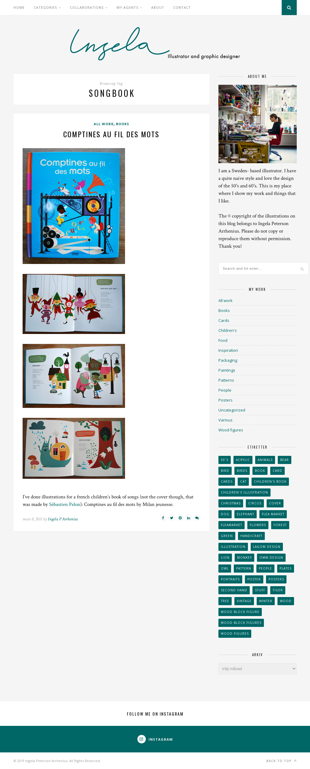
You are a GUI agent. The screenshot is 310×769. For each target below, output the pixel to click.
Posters (225, 400)
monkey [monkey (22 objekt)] (244, 557)
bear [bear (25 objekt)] (284, 460)
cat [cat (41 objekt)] (243, 481)
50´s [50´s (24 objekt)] (224, 460)
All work (104, 124)
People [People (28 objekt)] (265, 568)
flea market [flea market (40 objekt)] (273, 514)
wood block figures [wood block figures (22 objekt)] (241, 623)
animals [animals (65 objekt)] (265, 460)
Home (19, 7)
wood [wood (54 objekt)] (286, 601)
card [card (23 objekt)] (277, 471)
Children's (227, 330)
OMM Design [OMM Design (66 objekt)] (271, 557)
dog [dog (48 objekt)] (225, 514)
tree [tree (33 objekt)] (225, 601)
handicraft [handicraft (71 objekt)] (251, 536)
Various (225, 420)
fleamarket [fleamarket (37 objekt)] (231, 525)
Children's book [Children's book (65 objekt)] (270, 481)
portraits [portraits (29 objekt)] (230, 579)
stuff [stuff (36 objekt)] (260, 590)
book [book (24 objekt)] (260, 471)
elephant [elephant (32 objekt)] (245, 514)
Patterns (226, 380)
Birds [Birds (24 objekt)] (242, 471)
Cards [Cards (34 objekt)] (227, 481)
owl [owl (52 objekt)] (225, 568)
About (157, 7)
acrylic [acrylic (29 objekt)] (243, 460)
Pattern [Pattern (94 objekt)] (243, 568)
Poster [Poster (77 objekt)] (254, 579)
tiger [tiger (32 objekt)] (278, 590)
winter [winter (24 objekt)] (265, 601)
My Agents (127, 7)
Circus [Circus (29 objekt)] (254, 503)
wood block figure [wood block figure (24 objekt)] (240, 612)
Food (222, 340)
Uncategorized (231, 410)
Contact (182, 7)
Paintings (226, 370)
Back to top (281, 760)
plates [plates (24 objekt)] (286, 568)
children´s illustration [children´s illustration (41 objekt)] (244, 492)
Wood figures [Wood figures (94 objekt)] (235, 633)
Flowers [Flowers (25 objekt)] (258, 525)
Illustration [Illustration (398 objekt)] (233, 547)
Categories (45, 7)
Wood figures (230, 430)
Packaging (227, 360)
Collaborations (87, 7)
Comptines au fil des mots (111, 134)
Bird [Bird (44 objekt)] (225, 471)
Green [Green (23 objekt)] (227, 536)
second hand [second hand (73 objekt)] (234, 590)
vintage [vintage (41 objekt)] (244, 601)
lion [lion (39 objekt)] (225, 557)
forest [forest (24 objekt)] (280, 525)
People (224, 390)
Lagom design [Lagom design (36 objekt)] (266, 547)
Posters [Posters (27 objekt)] (276, 579)
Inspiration (228, 350)
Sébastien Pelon (64, 504)
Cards (223, 320)
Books (122, 124)
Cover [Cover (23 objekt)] (275, 503)
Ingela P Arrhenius (63, 519)
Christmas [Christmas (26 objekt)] (231, 503)
